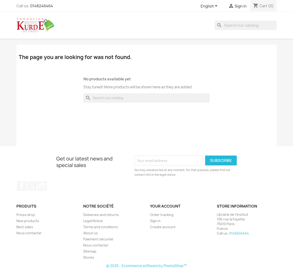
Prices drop (25, 214)
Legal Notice (93, 221)
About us (90, 233)
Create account (163, 227)
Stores (88, 257)
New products (27, 221)
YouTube (42, 186)
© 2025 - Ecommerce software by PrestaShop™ (146, 265)
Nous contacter (29, 233)
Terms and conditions (100, 227)
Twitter (32, 186)
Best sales (24, 227)
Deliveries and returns (101, 214)
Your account (165, 206)
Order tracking (161, 214)
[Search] (246, 25)
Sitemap (89, 251)
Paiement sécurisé (98, 239)
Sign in (155, 221)
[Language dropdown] (210, 6)
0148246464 (41, 5)
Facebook (21, 186)
